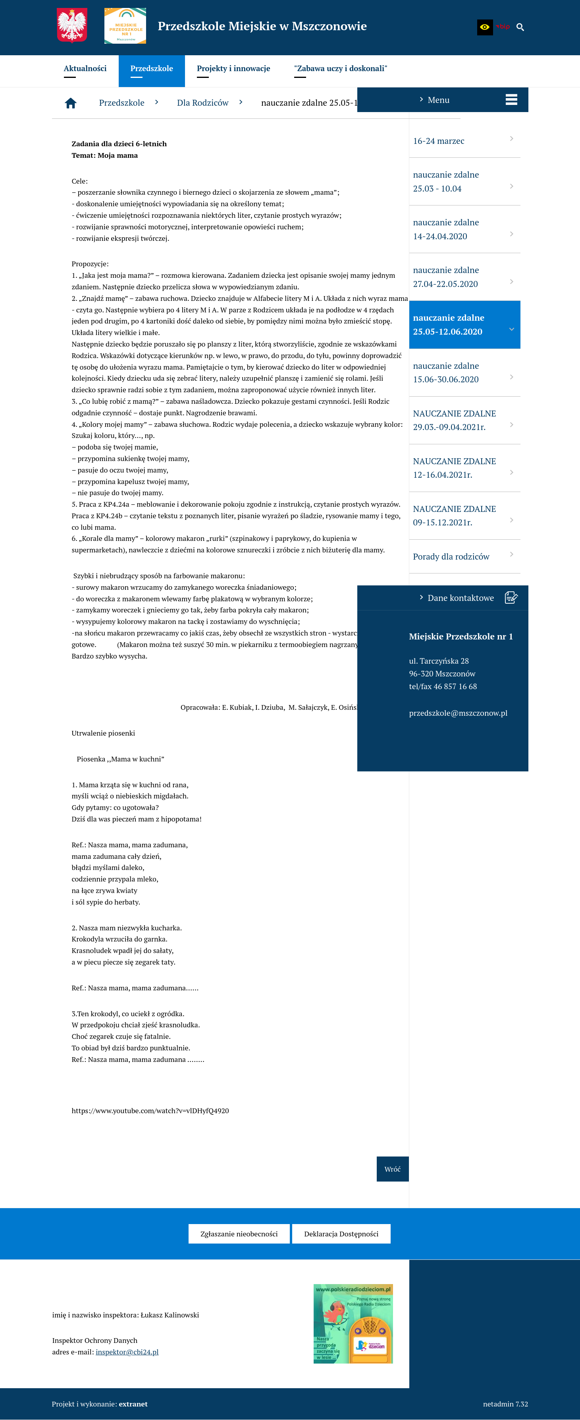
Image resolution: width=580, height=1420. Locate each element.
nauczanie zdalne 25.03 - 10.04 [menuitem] (107, 181)
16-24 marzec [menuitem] (107, 140)
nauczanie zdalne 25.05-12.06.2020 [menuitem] (107, 324)
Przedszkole (250, 102)
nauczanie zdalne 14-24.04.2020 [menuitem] (107, 229)
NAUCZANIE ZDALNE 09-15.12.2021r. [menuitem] (107, 515)
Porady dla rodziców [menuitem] (107, 556)
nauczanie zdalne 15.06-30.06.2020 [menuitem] (107, 372)
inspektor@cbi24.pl (127, 1364)
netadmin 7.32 (505, 1403)
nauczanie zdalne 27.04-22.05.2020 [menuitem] (107, 276)
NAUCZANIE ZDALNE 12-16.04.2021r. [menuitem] (107, 467)
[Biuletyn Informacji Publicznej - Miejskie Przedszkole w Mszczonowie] (503, 27)
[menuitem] (85, 71)
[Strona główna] (190, 102)
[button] (485, 27)
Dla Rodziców (331, 102)
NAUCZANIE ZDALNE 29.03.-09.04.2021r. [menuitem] (107, 420)
